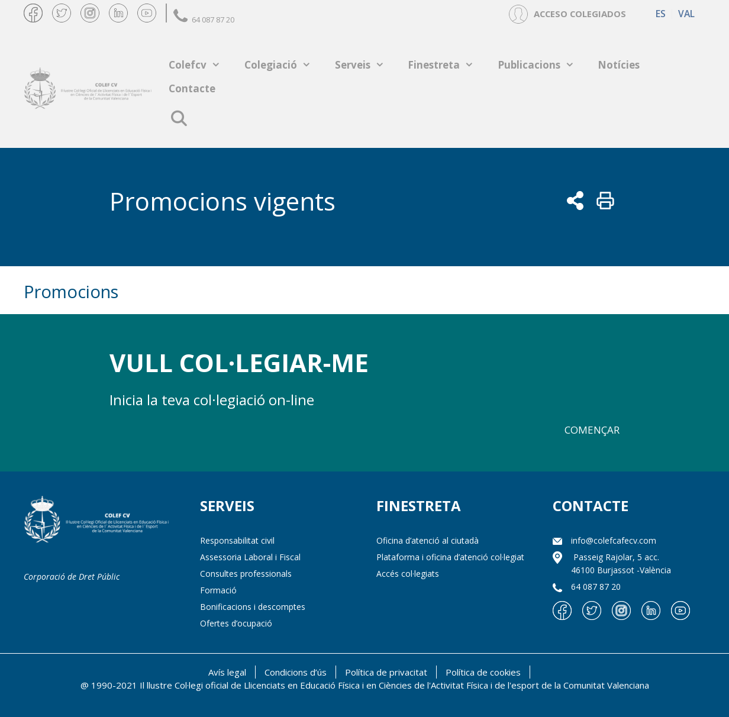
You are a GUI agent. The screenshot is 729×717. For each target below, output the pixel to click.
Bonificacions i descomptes (252, 606)
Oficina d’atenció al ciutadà (427, 540)
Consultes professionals (246, 573)
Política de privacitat (386, 672)
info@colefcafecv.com (613, 540)
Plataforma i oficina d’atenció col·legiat (450, 557)
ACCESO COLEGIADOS (580, 14)
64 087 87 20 (203, 19)
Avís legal (227, 672)
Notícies (619, 65)
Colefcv (201, 65)
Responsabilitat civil (237, 540)
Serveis (365, 65)
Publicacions (542, 65)
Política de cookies (483, 672)
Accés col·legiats (407, 573)
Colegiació (283, 65)
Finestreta (447, 65)
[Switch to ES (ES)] (661, 14)
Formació (218, 590)
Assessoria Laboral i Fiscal (250, 557)
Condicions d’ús (295, 672)
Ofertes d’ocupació (236, 623)
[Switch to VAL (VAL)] (686, 14)
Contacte (192, 88)
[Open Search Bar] (178, 118)
